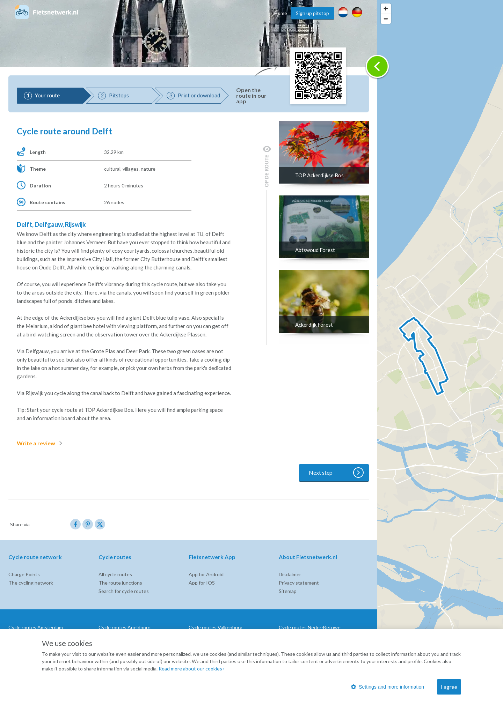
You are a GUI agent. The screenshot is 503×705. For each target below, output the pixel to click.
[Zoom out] (386, 19)
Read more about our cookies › (192, 668)
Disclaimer (290, 574)
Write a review (41, 443)
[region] (440, 352)
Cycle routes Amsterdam (35, 627)
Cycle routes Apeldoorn (125, 627)
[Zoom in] (386, 8)
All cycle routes (115, 574)
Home (280, 13)
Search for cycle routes (124, 591)
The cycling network (30, 583)
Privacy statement (299, 583)
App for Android (206, 574)
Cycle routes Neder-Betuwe (310, 627)
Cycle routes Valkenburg (215, 627)
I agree (449, 686)
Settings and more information (387, 687)
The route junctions (120, 583)
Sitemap (288, 591)
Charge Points (24, 574)
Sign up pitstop (312, 13)
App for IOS (202, 583)
